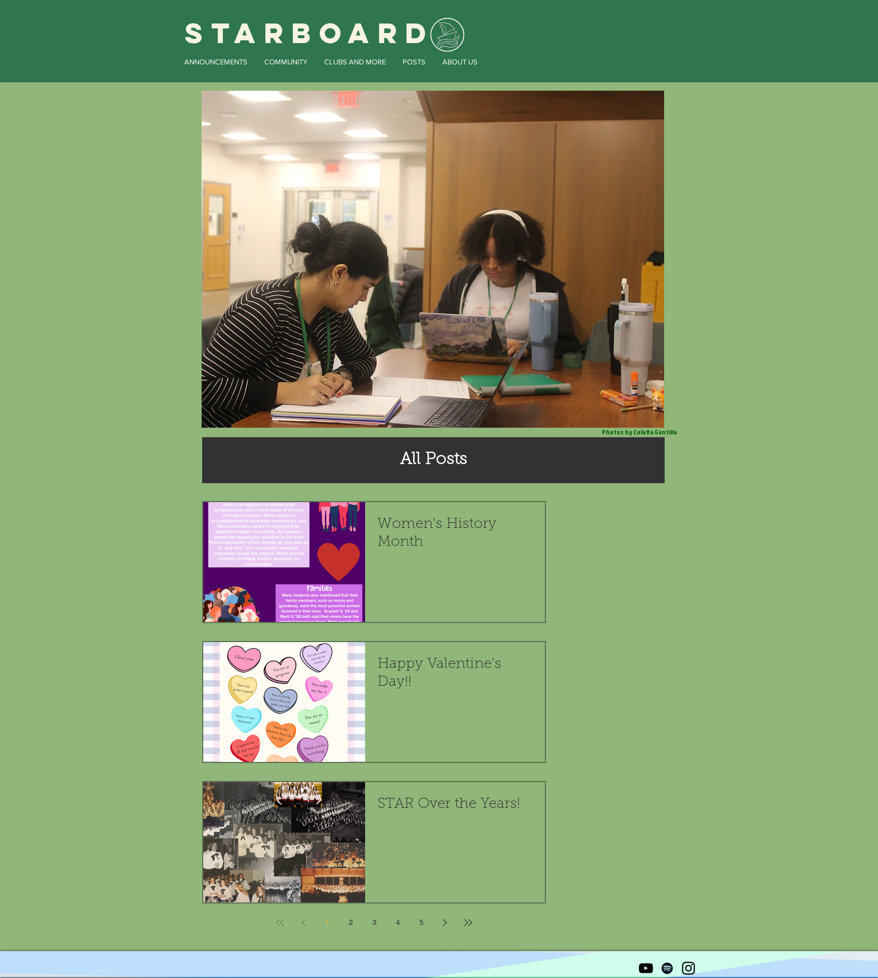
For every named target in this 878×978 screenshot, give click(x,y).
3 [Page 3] (374, 922)
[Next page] (445, 923)
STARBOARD (310, 33)
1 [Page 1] (327, 922)
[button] (216, 62)
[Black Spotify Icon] (667, 968)
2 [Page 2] (351, 922)
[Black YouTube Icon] (646, 968)
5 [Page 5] (421, 922)
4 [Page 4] (398, 922)
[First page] (280, 923)
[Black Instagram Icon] (688, 968)
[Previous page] (303, 923)
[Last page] (468, 923)
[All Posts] (433, 460)
